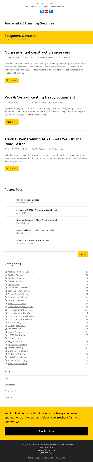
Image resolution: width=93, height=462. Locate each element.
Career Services (15, 281)
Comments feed (12, 391)
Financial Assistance (17, 303)
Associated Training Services (29, 23)
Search (83, 254)
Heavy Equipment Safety (19, 313)
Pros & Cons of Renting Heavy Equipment (40, 97)
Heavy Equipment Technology (21, 316)
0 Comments (64, 57)
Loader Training (15, 332)
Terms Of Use (47, 457)
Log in (7, 378)
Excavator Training (16, 300)
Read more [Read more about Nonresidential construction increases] (12, 80)
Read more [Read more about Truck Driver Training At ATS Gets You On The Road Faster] (12, 168)
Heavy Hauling (14, 322)
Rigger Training (15, 341)
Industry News (40, 102)
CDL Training (40, 149)
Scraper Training (15, 347)
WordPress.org (11, 397)
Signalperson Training (18, 350)
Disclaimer (60, 457)
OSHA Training (14, 338)
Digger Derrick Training (18, 294)
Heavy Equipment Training (20, 319)
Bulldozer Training (16, 278)
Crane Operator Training (19, 290)
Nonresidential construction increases (37, 52)
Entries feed (10, 384)
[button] (86, 23)
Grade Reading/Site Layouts (20, 306)
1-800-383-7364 (46, 3)
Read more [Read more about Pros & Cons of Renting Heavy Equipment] (12, 121)
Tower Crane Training (17, 360)
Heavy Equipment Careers (19, 309)
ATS (26, 57)
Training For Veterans (17, 363)
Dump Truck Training (17, 297)
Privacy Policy (33, 457)
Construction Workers (44, 57)
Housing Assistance (16, 325)
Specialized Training (17, 357)
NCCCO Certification (17, 335)
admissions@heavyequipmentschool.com (47, 6)
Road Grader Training (17, 344)
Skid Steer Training (16, 354)
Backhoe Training (16, 275)
